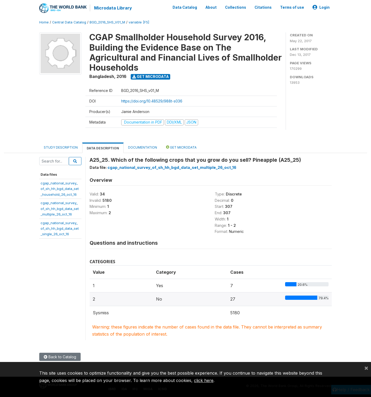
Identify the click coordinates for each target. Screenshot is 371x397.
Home (44, 22)
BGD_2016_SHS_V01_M (107, 22)
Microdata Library (113, 8)
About (211, 7)
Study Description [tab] (61, 147)
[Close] (366, 368)
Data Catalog (185, 7)
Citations (263, 7)
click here (203, 380)
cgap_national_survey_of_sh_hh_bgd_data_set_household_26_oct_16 (60, 189)
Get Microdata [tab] (181, 147)
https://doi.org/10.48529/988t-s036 (151, 101)
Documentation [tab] (142, 147)
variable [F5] (139, 22)
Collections (235, 7)
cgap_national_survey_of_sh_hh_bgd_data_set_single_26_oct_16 (60, 228)
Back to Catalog (60, 357)
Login (321, 7)
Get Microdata (150, 76)
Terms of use (292, 7)
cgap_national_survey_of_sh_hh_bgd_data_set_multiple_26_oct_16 (60, 208)
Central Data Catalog (69, 22)
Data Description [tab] (103, 148)
